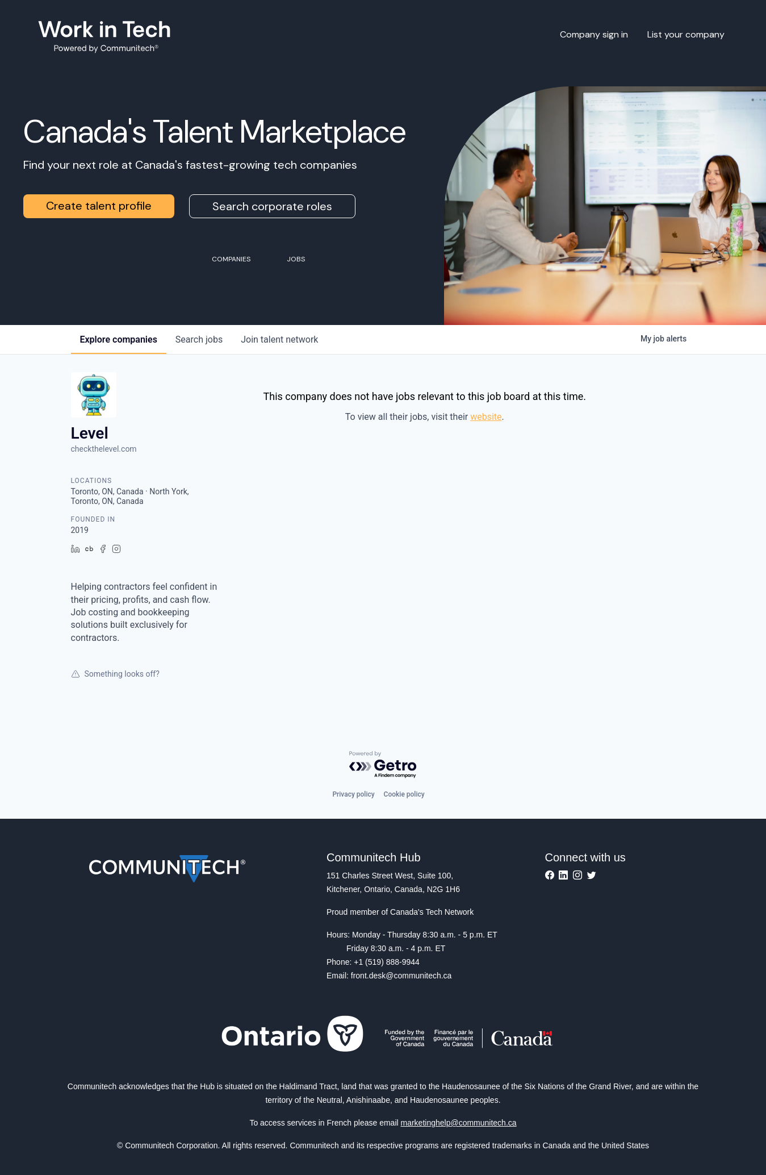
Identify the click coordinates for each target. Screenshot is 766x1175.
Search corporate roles (272, 206)
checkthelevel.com (104, 448)
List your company (686, 34)
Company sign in (594, 34)
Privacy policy (353, 794)
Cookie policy (404, 794)
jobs (199, 339)
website (485, 416)
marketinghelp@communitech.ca (459, 1122)
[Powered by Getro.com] (383, 765)
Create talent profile (99, 205)
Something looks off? (115, 673)
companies (118, 339)
